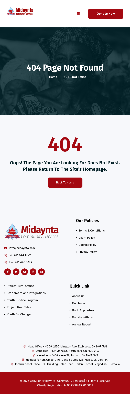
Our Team (78, 303)
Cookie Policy (87, 244)
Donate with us (82, 317)
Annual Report (81, 324)
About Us (78, 296)
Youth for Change (19, 314)
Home (54, 77)
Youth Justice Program (22, 300)
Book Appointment (85, 310)
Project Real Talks (19, 307)
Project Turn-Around (20, 286)
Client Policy (87, 237)
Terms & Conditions (92, 230)
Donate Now (106, 14)
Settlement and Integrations (26, 293)
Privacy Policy (88, 252)
